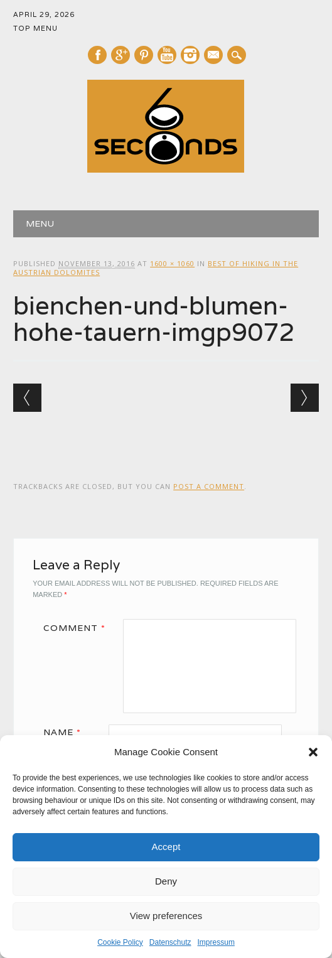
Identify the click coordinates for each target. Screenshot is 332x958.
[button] (313, 752)
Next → (305, 398)
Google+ (120, 55)
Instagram (190, 55)
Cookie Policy (120, 942)
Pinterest (143, 55)
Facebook (97, 55)
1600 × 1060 (172, 263)
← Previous (27, 398)
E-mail (214, 56)
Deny (166, 881)
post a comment (208, 486)
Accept (166, 846)
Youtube (167, 55)
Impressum (216, 942)
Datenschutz (170, 942)
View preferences (166, 915)
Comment (78, 627)
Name (66, 732)
